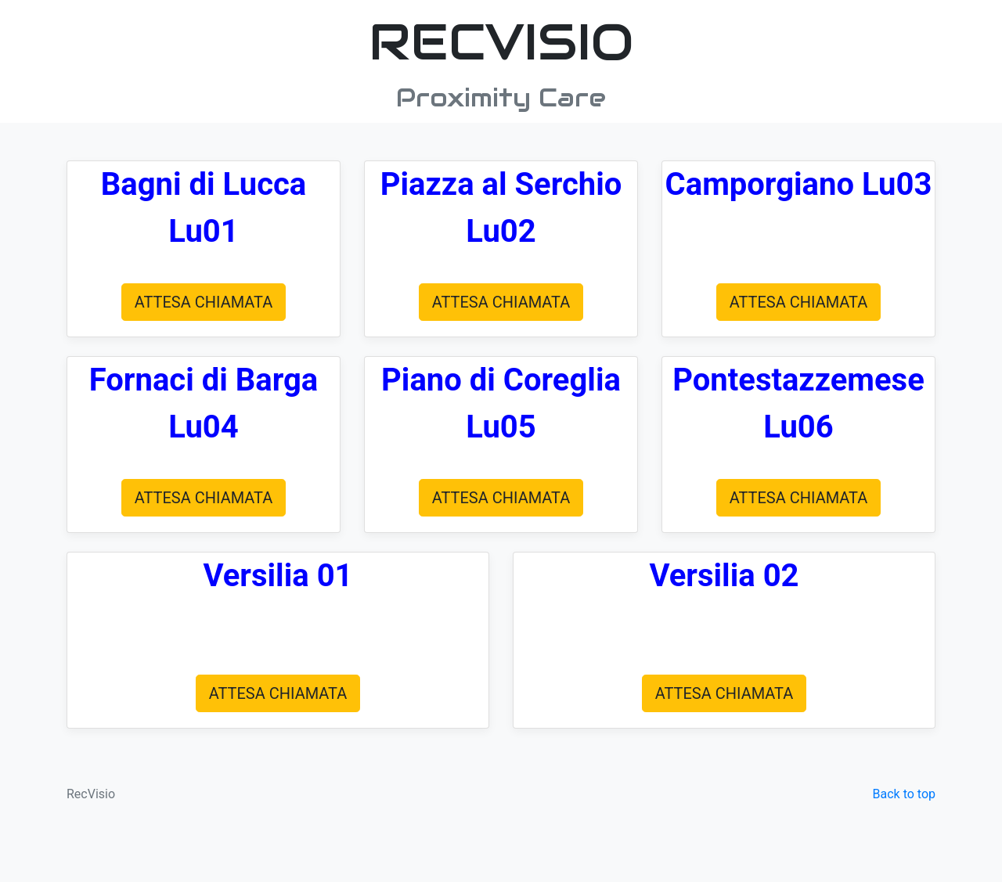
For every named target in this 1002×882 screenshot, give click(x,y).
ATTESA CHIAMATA (204, 302)
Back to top (904, 794)
